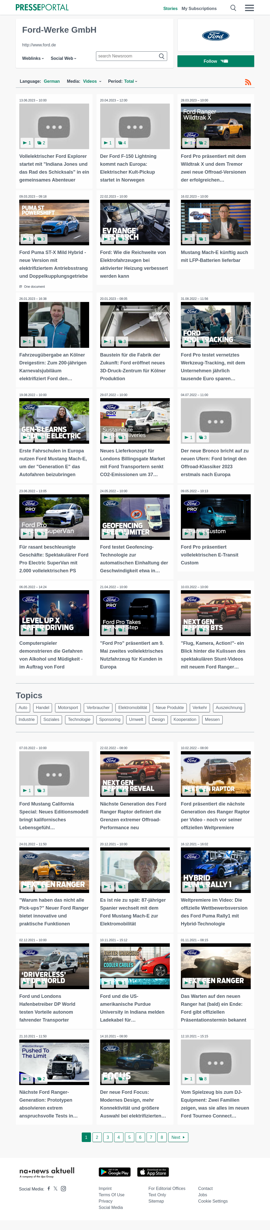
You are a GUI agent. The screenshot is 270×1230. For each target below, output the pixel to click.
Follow (216, 62)
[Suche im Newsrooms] (131, 56)
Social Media (111, 1217)
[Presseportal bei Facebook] (47, 1199)
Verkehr (208, 705)
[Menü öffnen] (249, 8)
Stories (170, 8)
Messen (26, 731)
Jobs (202, 1204)
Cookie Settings (213, 1211)
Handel (44, 705)
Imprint (105, 1198)
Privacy (105, 1211)
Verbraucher (102, 705)
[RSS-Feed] (248, 82)
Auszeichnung (32, 718)
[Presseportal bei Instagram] (62, 1198)
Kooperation (230, 718)
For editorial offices (166, 1198)
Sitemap (156, 1211)
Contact (205, 1198)
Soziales (90, 718)
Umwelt (179, 718)
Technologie (119, 718)
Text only (157, 1204)
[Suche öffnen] (233, 8)
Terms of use (111, 1204)
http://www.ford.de (39, 45)
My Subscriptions (199, 8)
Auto (23, 705)
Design (202, 718)
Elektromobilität (138, 705)
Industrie (64, 718)
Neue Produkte (177, 705)
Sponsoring (151, 718)
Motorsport (71, 705)
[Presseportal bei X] (54, 1199)
